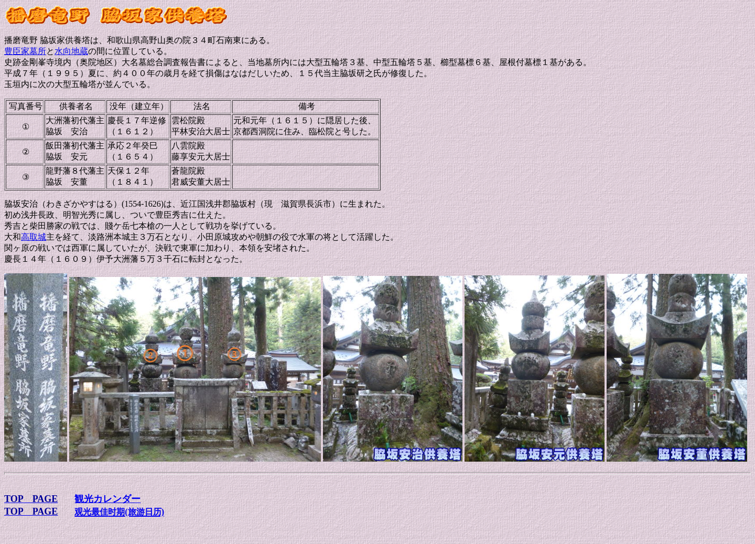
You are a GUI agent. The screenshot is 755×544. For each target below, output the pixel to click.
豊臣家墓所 (25, 51)
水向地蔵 (71, 51)
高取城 (33, 236)
